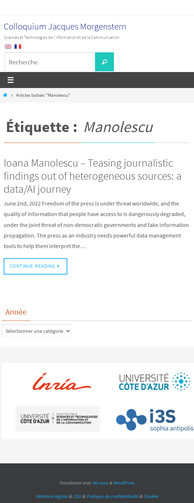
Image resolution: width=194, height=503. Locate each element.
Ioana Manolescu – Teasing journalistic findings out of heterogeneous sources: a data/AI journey (93, 176)
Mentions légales (52, 496)
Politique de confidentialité (112, 496)
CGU (77, 496)
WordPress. (124, 483)
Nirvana (100, 483)
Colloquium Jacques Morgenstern (65, 26)
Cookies (150, 496)
